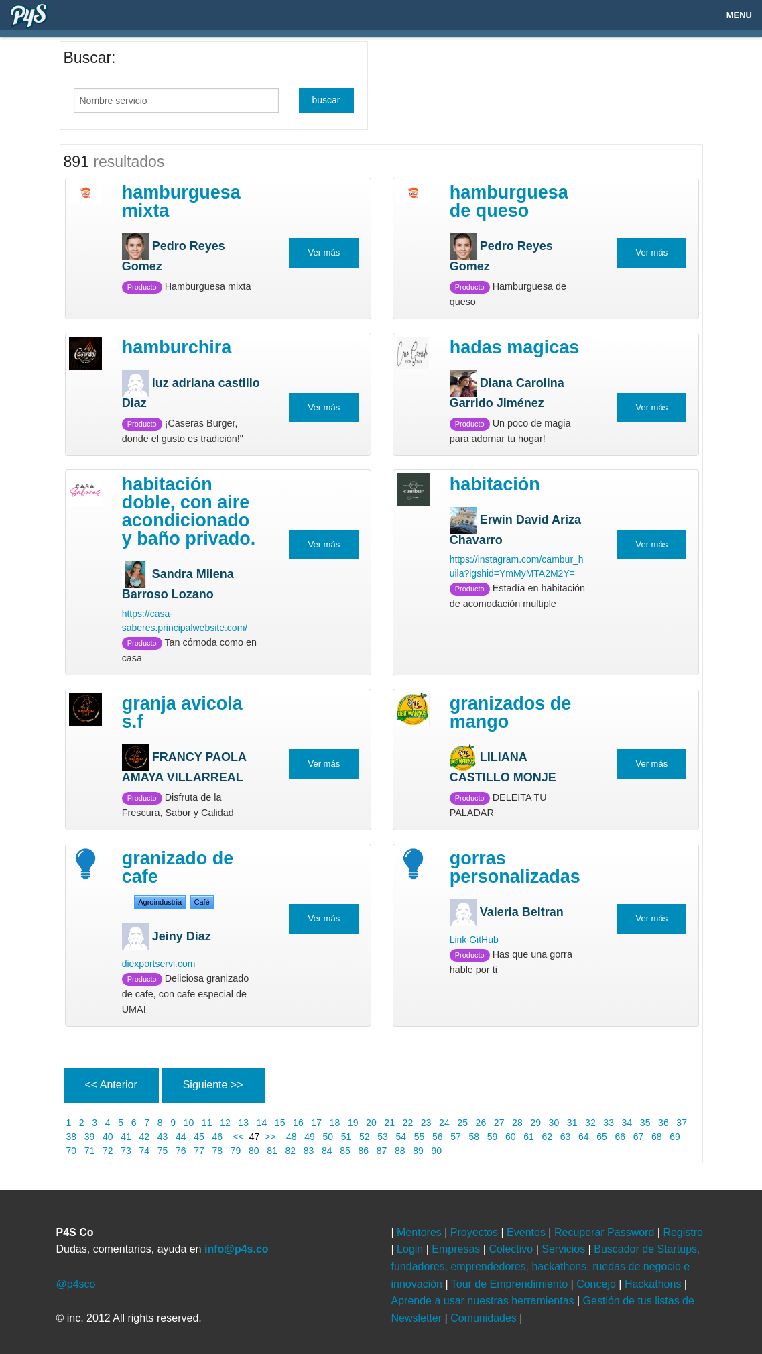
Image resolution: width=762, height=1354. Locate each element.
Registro (683, 1232)
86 (363, 1150)
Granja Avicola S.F (182, 712)
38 (71, 1136)
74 (144, 1150)
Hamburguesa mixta (181, 201)
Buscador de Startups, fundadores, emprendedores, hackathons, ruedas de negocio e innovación (545, 1266)
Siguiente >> (213, 1084)
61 (528, 1136)
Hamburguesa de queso (509, 201)
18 (334, 1122)
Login (411, 1249)
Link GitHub (474, 939)
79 (235, 1150)
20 (371, 1122)
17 (316, 1122)
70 (71, 1150)
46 (217, 1136)
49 (309, 1136)
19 (353, 1122)
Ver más (324, 252)
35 (645, 1122)
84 (326, 1150)
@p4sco (76, 1284)
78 (217, 1150)
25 (462, 1122)
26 (481, 1122)
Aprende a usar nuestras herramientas (484, 1300)
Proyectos (475, 1232)
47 (254, 1136)
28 (517, 1122)
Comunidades (484, 1318)
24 (444, 1122)
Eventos (527, 1232)
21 (389, 1122)
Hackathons (654, 1284)
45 (198, 1136)
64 (583, 1136)
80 (253, 1150)
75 (162, 1150)
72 (107, 1150)
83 (308, 1150)
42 (144, 1136)
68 (656, 1136)
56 (437, 1136)
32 (590, 1122)
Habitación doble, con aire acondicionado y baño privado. (189, 511)
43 (162, 1136)
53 (382, 1136)
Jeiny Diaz (181, 935)
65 (601, 1136)
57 (455, 1136)
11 (206, 1122)
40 (107, 1136)
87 (381, 1150)
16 (298, 1122)
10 (188, 1122)
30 (554, 1122)
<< (237, 1136)
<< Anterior (111, 1084)
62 (547, 1136)
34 (627, 1122)
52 (364, 1136)
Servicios (565, 1249)
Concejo (597, 1284)
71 (89, 1150)
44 (180, 1136)
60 (510, 1136)
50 (328, 1136)
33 (608, 1122)
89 (418, 1150)
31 (572, 1122)
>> (273, 1136)
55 (419, 1136)
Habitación (495, 484)
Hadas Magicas (515, 347)
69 (674, 1136)
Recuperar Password (605, 1232)
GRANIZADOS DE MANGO (511, 712)
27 (499, 1122)
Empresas (457, 1249)
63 (565, 1136)
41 (125, 1136)
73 (125, 1150)
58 (474, 1136)
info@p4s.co (236, 1249)
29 (535, 1122)
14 (261, 1122)
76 (180, 1150)
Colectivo (512, 1249)
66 (620, 1136)
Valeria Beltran (522, 912)
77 (198, 1150)
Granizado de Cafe (178, 867)
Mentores (420, 1232)
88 (399, 1150)
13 (243, 1122)
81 (271, 1150)
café (202, 902)
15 (280, 1122)
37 (681, 1122)
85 (345, 1150)
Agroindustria (160, 902)
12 (225, 1122)
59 (492, 1136)
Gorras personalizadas (515, 867)
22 (408, 1122)
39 (89, 1136)
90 (436, 1150)
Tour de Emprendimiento (511, 1284)
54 (401, 1136)
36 (663, 1122)
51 (346, 1136)
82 (290, 1150)
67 (638, 1136)
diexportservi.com (159, 963)
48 (291, 1136)
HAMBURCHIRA (177, 347)
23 (426, 1122)
